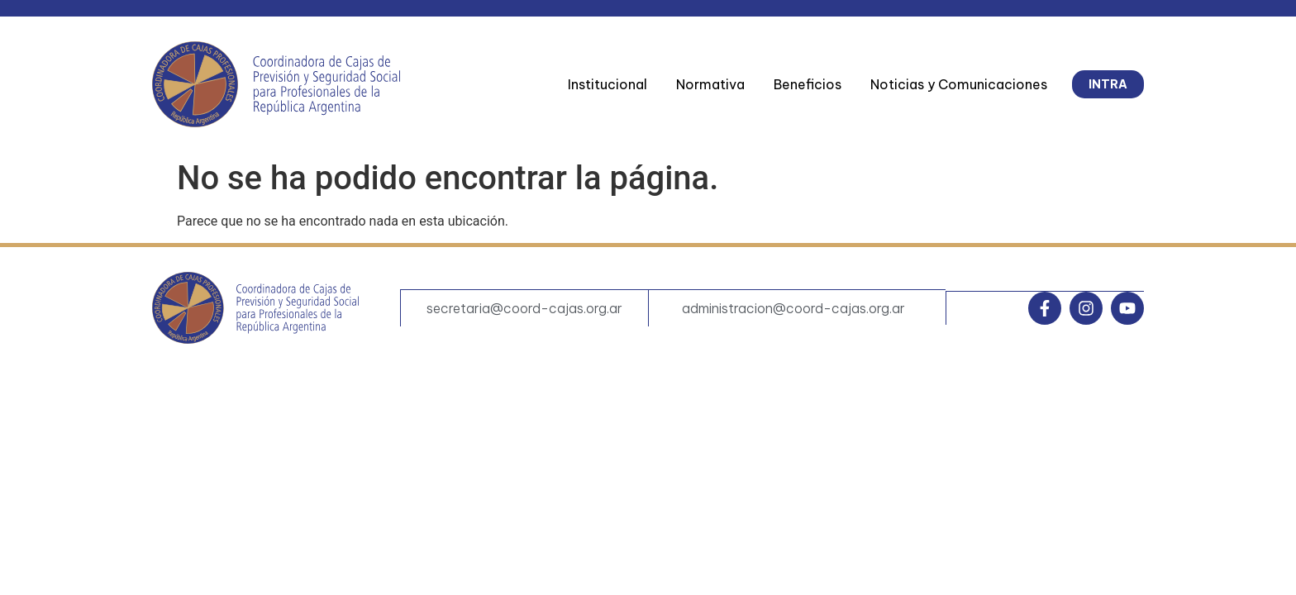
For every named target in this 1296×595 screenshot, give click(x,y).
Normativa (710, 84)
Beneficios (807, 84)
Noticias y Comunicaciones (958, 84)
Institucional (607, 84)
